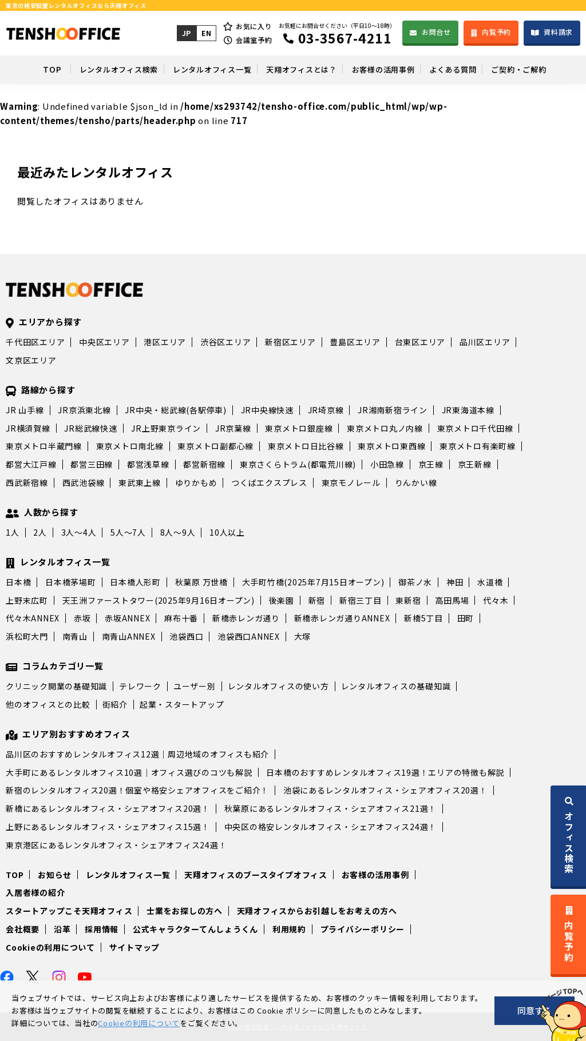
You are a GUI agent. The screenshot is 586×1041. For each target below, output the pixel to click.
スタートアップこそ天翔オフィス (69, 910)
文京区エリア (31, 360)
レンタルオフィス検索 (96, 69)
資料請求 (558, 32)
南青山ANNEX (129, 636)
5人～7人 (128, 532)
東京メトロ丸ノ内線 (385, 428)
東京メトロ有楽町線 (478, 446)
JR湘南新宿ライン (392, 410)
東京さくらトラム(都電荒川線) (298, 464)
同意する (534, 1010)
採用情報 (101, 929)
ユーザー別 (194, 686)
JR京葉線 (233, 428)
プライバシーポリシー (362, 929)
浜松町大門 (27, 636)
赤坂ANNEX (127, 618)
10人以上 (227, 532)
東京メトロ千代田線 (475, 428)
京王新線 (475, 464)
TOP (26, 69)
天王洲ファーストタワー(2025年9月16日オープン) (158, 600)
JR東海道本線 (468, 410)
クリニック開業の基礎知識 (56, 686)
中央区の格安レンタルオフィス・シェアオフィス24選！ (330, 826)
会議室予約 (253, 40)
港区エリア (165, 342)
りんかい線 (416, 482)
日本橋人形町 (135, 582)
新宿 (317, 600)
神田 (455, 582)
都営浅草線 (148, 464)
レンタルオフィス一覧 (199, 69)
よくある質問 (466, 69)
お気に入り (253, 26)
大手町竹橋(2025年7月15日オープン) (313, 582)
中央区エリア (104, 342)
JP (186, 33)
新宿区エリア (290, 342)
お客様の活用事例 (388, 69)
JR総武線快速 (90, 428)
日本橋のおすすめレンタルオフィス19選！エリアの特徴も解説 (385, 772)
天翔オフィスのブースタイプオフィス (255, 874)
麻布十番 (181, 618)
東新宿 (408, 600)
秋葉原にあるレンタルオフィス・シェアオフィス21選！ (330, 808)
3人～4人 (79, 532)
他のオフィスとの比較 (48, 704)
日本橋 (18, 582)
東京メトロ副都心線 (215, 446)
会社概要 (22, 929)
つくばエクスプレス (269, 482)
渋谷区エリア (225, 342)
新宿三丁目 (360, 600)
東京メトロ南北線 (130, 446)
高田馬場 (452, 600)
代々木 (495, 600)
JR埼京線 (326, 410)
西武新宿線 (27, 482)
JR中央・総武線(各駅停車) (176, 410)
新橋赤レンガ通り (246, 618)
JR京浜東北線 (84, 410)
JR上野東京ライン (166, 428)
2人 (40, 532)
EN (205, 33)
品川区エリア (485, 342)
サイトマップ (134, 947)
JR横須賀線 (28, 428)
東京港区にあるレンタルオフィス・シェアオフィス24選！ (116, 845)
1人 (12, 532)
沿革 (62, 929)
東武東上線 (139, 482)
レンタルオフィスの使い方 (278, 686)
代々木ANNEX (33, 618)
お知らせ (55, 874)
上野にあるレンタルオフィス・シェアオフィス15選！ (108, 826)
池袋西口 (186, 636)
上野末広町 (27, 600)
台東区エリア (420, 342)
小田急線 (387, 464)
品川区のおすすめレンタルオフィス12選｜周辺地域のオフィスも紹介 (137, 754)
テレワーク (140, 686)
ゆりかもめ (196, 482)
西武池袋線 (83, 482)
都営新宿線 (204, 464)
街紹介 (115, 704)
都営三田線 (91, 464)
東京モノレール (351, 482)
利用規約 (289, 929)
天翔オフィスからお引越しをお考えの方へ (317, 910)
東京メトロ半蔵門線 (44, 446)
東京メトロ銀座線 (298, 428)
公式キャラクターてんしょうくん (195, 929)
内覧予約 (496, 32)
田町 (465, 618)
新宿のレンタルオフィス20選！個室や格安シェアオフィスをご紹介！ (137, 790)
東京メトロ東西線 (391, 446)
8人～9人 (178, 532)
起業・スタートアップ (182, 704)
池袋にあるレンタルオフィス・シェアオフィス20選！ (385, 790)
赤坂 (82, 618)
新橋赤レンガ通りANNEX (342, 618)
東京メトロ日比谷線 (306, 446)
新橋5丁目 (423, 618)
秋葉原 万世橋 (201, 582)
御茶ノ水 (415, 582)
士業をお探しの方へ (184, 910)
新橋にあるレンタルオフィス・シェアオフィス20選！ (108, 808)
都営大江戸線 (31, 464)
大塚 (302, 636)
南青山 (75, 636)
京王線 (431, 464)
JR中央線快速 (267, 410)
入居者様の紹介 (35, 892)
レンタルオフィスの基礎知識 (396, 686)
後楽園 (281, 600)
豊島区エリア (355, 342)
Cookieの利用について (50, 947)
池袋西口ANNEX (248, 636)
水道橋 (489, 582)
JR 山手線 (25, 410)
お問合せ (435, 32)
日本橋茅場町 (70, 582)
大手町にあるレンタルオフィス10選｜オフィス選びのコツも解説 (129, 772)
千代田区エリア (35, 342)
